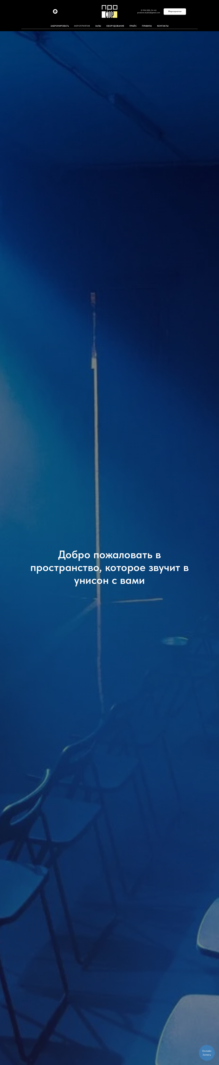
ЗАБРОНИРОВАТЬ (59, 26)
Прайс (133, 26)
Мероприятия (82, 26)
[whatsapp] (55, 13)
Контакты (163, 26)
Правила (147, 26)
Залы (98, 26)
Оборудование (115, 26)
